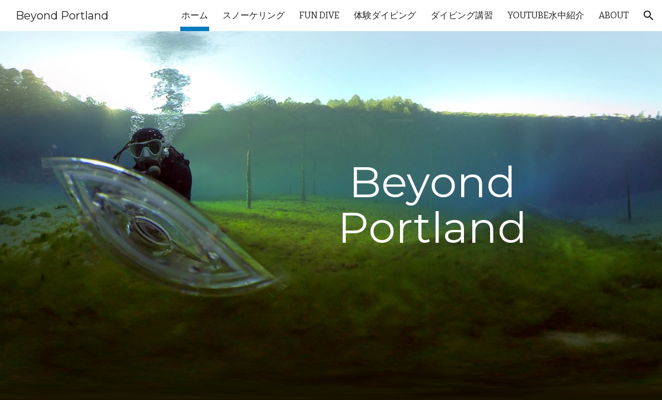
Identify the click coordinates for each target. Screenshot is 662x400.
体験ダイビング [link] (385, 15)
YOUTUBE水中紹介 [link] (545, 15)
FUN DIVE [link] (319, 15)
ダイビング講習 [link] (462, 15)
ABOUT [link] (614, 15)
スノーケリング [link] (254, 15)
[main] (432, 215)
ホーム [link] (194, 15)
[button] (648, 15)
